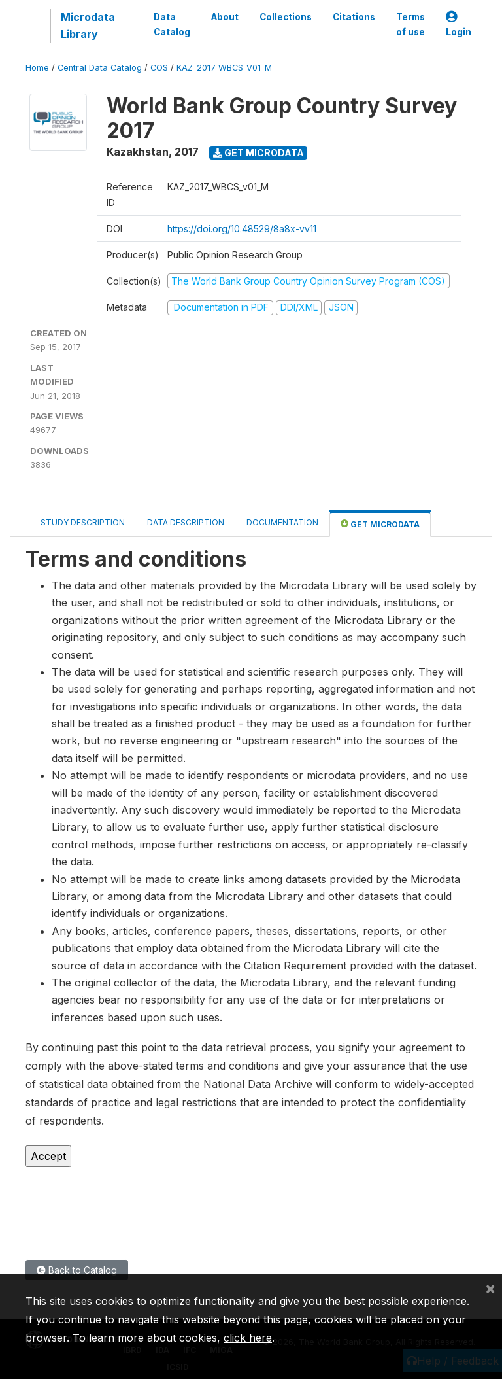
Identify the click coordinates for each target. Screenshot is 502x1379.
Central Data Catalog (100, 68)
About (225, 17)
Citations (354, 17)
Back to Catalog (77, 1270)
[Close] (490, 1288)
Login (458, 24)
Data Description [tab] (185, 522)
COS (159, 68)
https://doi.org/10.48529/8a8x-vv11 (241, 228)
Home (37, 68)
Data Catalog (172, 24)
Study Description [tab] (83, 522)
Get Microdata (258, 152)
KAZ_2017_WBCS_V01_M (224, 68)
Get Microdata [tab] (380, 523)
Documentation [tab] (282, 522)
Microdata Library (88, 25)
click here (248, 1337)
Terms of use (410, 24)
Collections (285, 17)
